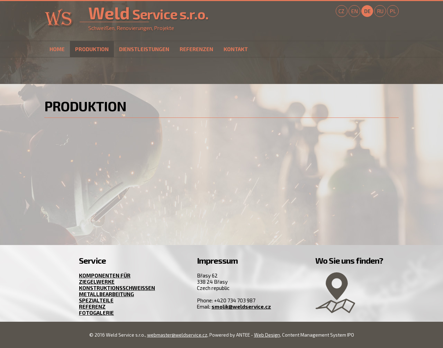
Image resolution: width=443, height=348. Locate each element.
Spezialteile (96, 300)
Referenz (92, 306)
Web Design (267, 335)
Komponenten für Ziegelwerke (104, 278)
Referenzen (196, 49)
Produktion (92, 49)
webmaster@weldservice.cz (177, 335)
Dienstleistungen (144, 49)
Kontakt (236, 49)
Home (57, 49)
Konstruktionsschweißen (117, 288)
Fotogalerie (96, 313)
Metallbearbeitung (106, 294)
